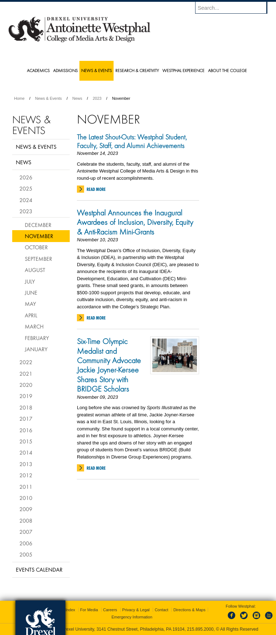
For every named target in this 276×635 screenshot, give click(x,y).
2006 (25, 543)
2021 (25, 373)
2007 (25, 531)
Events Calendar (39, 569)
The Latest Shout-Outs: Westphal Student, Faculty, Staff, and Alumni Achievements (132, 141)
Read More (96, 189)
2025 (25, 188)
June (31, 292)
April (31, 315)
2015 (25, 441)
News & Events (48, 98)
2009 (25, 509)
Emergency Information (131, 617)
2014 (25, 452)
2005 (25, 554)
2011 (25, 486)
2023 (97, 98)
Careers (110, 610)
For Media (89, 610)
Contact (161, 610)
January (36, 349)
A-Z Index (66, 610)
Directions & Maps (189, 610)
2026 (25, 177)
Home (19, 98)
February (37, 337)
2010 (25, 497)
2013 (25, 464)
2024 (25, 200)
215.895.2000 (200, 629)
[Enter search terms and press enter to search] (234, 7)
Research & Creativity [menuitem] (137, 70)
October (36, 247)
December (38, 224)
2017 (25, 418)
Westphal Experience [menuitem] (183, 70)
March (34, 326)
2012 (25, 475)
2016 (25, 430)
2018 (25, 407)
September (38, 258)
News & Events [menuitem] (96, 70)
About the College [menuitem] (227, 70)
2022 (25, 362)
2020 (25, 384)
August (35, 269)
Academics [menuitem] (38, 70)
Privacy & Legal (136, 610)
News (77, 98)
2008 (25, 520)
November (39, 236)
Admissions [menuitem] (65, 70)
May (30, 303)
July (30, 281)
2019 (25, 395)
